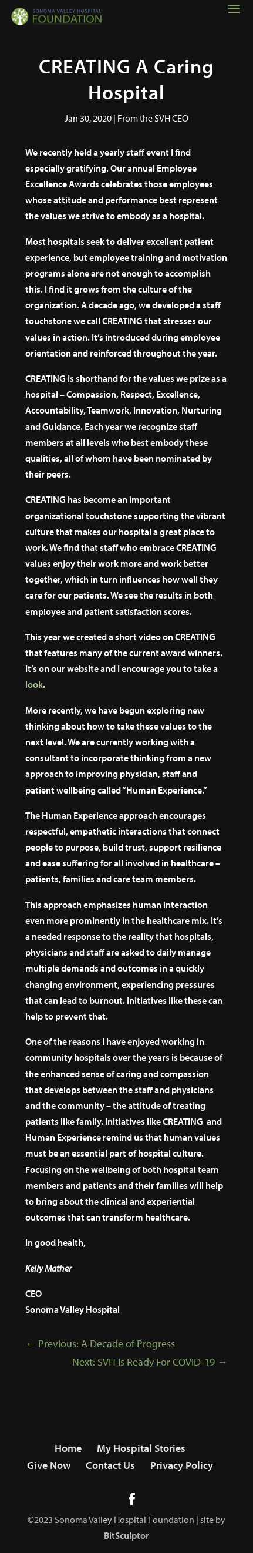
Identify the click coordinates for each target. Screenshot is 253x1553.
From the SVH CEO (152, 118)
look (34, 684)
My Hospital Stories (141, 1448)
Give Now (48, 1465)
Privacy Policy (181, 1465)
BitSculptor (126, 1535)
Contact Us (110, 1465)
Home (68, 1448)
